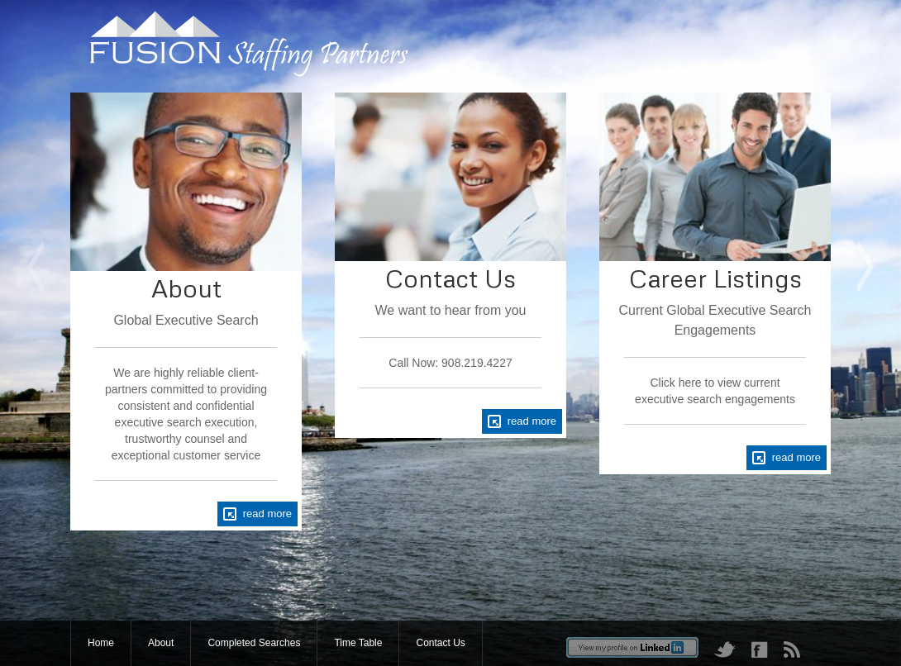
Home (101, 643)
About (161, 643)
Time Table (358, 643)
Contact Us (440, 643)
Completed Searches (253, 643)
